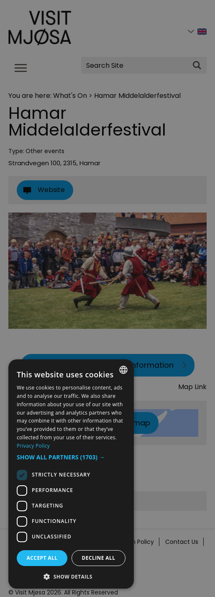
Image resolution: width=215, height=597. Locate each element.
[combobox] (123, 370)
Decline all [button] (98, 557)
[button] (71, 457)
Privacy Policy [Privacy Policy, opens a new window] (33, 445)
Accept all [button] (42, 557)
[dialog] (71, 474)
